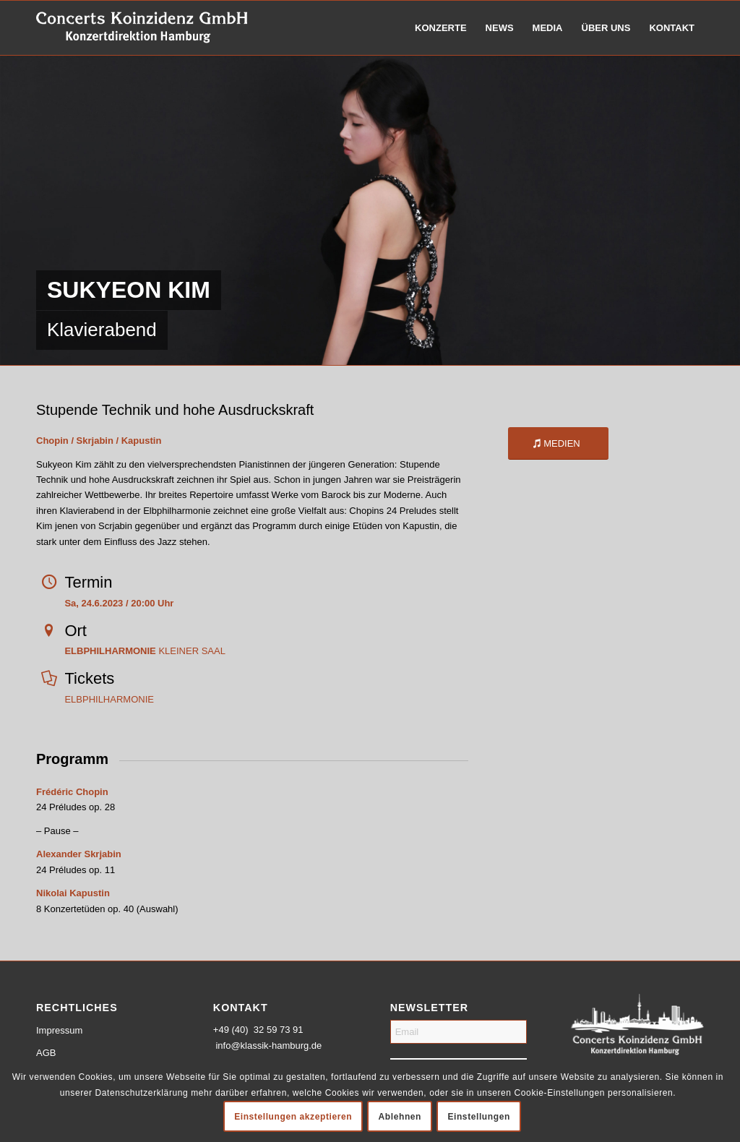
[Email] (458, 1032)
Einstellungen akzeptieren (293, 1117)
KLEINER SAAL (144, 650)
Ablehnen (400, 1117)
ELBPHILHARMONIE (109, 699)
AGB (46, 1052)
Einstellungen (478, 1117)
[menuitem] (440, 28)
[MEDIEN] (558, 443)
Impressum (59, 1030)
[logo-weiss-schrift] (142, 28)
